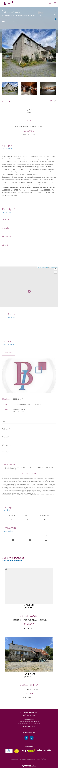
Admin (38, 762)
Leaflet (39, 267)
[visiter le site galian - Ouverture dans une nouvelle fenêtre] (44, 753)
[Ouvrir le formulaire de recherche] (44, 3)
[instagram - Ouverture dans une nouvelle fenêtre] (32, 741)
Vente (27, 15)
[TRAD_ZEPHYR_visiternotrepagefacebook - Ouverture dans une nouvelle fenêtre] (26, 741)
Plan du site (23, 762)
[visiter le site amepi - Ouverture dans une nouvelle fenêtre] (9, 754)
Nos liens (44, 762)
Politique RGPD (26, 763)
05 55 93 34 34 (29, 722)
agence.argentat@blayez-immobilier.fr (27, 404)
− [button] (55, 272)
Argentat (33, 15)
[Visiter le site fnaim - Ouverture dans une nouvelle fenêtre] (16, 754)
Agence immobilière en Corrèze (13, 15)
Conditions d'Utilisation (38, 494)
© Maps (45, 267)
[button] (9, 101)
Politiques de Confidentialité (24, 494)
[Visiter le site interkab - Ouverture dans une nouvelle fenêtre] (28, 753)
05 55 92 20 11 (18, 399)
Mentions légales (31, 762)
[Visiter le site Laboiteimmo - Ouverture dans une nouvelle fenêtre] (29, 767)
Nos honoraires (14, 762)
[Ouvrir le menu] (55, 3)
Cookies (33, 763)
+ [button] (55, 269)
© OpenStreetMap (53, 267)
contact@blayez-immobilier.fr (29, 724)
